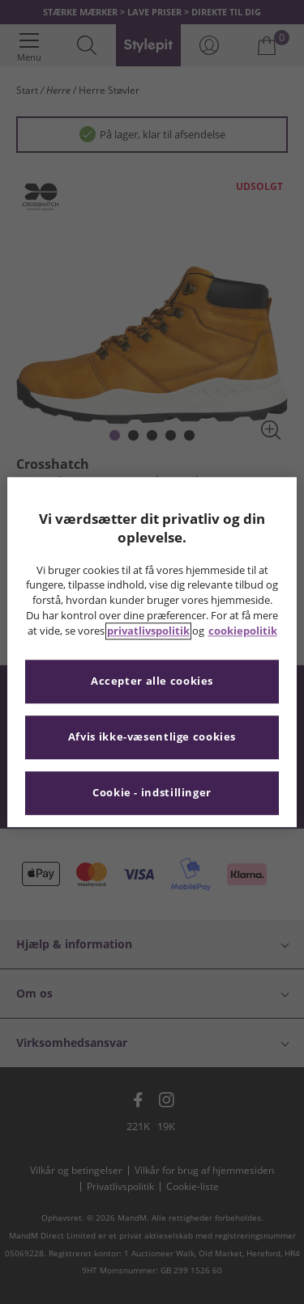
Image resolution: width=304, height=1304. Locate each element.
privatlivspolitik (148, 631)
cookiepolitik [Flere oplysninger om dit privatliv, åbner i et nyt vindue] (242, 631)
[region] (151, 652)
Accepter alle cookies (152, 681)
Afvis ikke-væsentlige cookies (152, 737)
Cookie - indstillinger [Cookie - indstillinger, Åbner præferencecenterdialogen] (152, 793)
